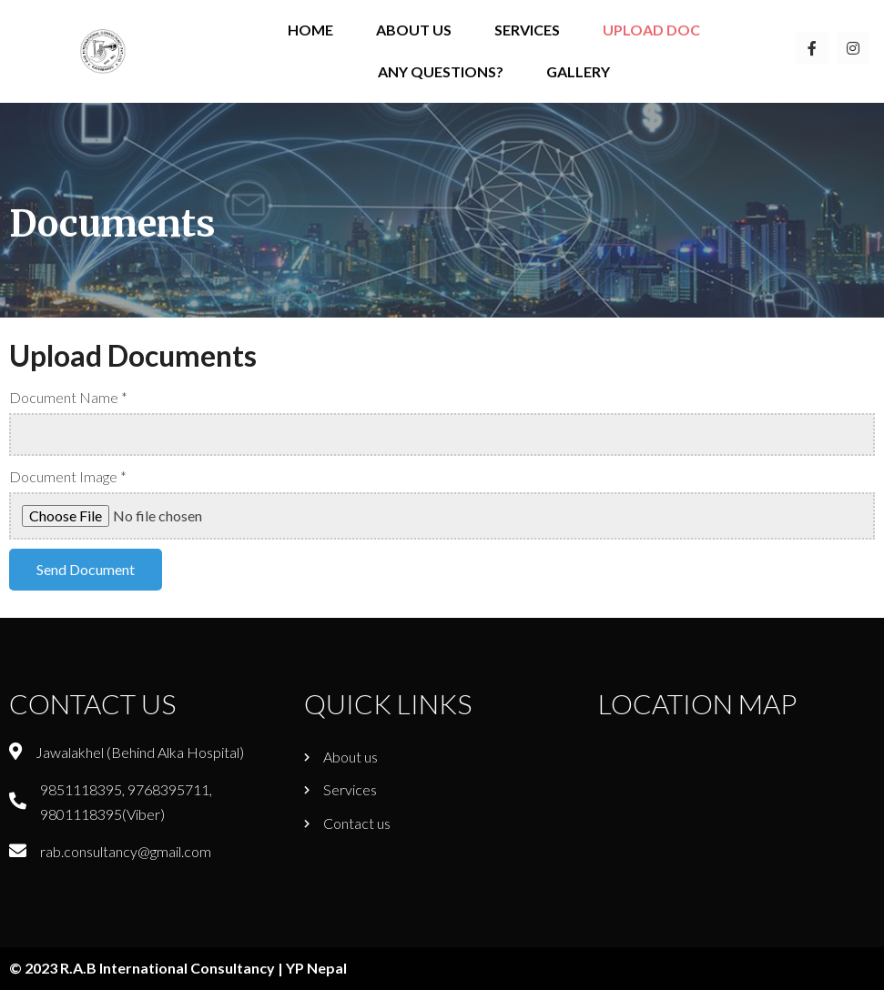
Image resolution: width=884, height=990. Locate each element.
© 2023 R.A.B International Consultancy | (147, 967)
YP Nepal (316, 967)
